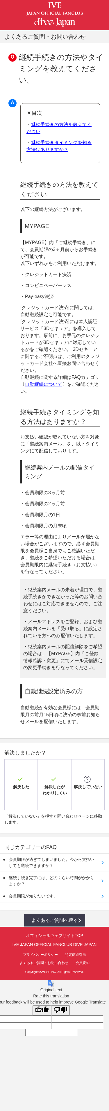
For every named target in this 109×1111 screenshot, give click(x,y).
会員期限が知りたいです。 (33, 896)
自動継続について (43, 384)
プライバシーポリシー (40, 955)
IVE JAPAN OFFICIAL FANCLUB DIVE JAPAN (54, 944)
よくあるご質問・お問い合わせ (43, 963)
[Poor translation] (60, 1010)
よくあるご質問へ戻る (54, 920)
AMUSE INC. (48, 972)
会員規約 (83, 963)
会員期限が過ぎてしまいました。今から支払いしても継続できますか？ (51, 862)
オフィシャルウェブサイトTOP (54, 935)
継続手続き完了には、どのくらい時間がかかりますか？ (51, 880)
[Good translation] (42, 1010)
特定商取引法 (75, 955)
